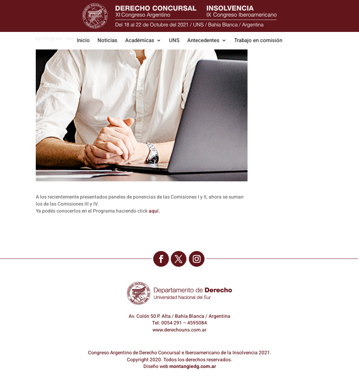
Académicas (139, 41)
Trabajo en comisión (258, 41)
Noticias (107, 41)
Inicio (83, 41)
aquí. (154, 211)
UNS (174, 41)
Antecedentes (203, 41)
